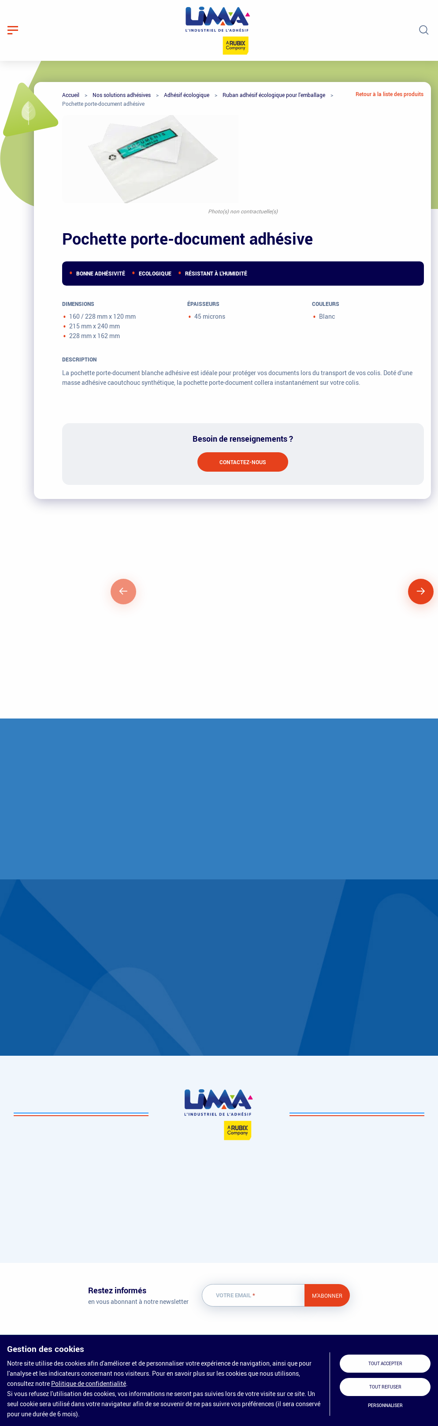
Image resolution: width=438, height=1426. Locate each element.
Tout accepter (385, 1363)
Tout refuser (385, 1387)
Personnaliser (385, 1405)
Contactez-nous (242, 461)
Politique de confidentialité (88, 1383)
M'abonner (327, 1295)
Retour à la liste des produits (389, 93)
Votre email (235, 1295)
